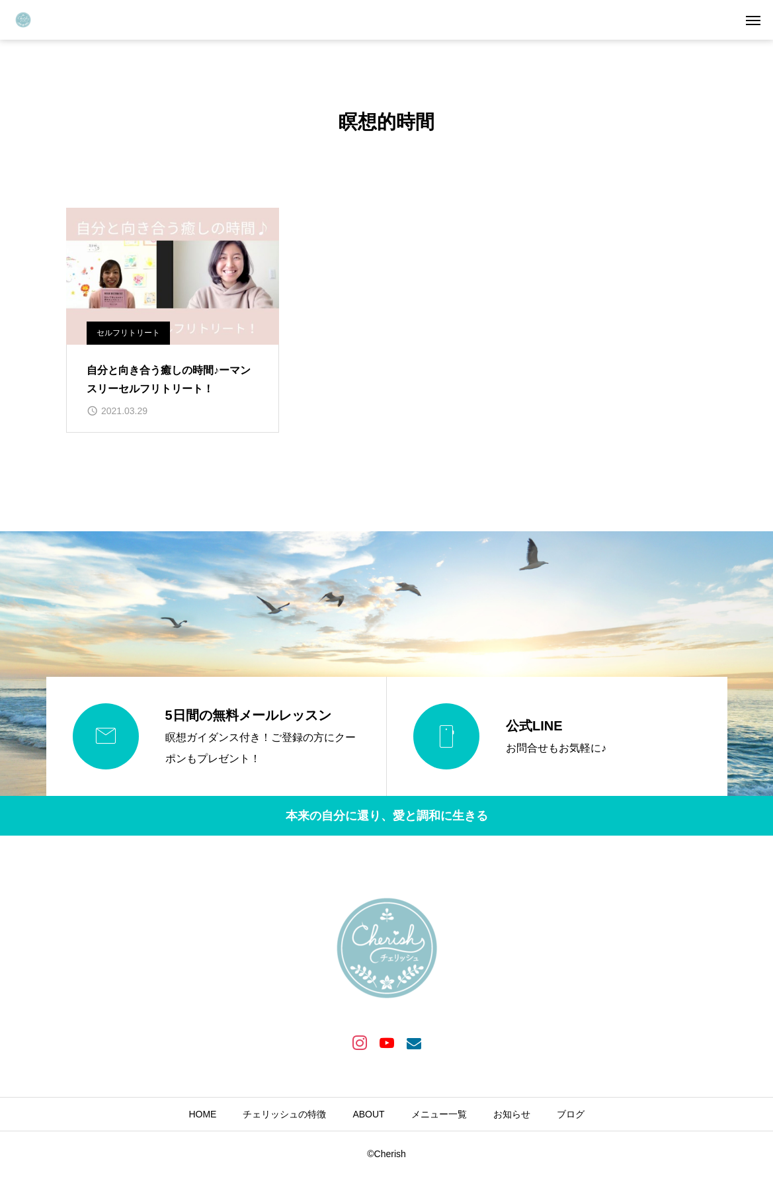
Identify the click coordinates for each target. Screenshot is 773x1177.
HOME (202, 1114)
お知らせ (511, 1114)
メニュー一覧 (439, 1114)
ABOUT (368, 1114)
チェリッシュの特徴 (284, 1114)
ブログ (571, 1114)
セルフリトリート (128, 332)
